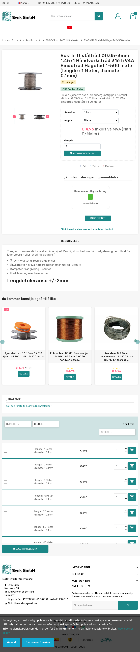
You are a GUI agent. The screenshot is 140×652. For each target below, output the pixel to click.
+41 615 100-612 (59, 599)
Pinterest (109, 166)
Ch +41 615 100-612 (86, 3)
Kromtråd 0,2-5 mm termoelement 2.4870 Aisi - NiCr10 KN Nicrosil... (116, 356)
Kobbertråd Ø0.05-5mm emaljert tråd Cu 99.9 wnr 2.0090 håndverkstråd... (70, 356)
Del (83, 166)
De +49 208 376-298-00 (54, 3)
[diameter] (100, 112)
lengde (68, 120)
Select (106, 432)
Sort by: (128, 424)
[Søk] (76, 16)
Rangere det (98, 218)
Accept (11, 642)
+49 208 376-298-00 (33, 599)
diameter (69, 112)
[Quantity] (119, 450)
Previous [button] (2, 342)
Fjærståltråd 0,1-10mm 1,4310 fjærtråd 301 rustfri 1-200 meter (23, 355)
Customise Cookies (38, 642)
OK (128, 605)
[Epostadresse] (95, 605)
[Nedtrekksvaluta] (6, 3)
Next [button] (137, 342)
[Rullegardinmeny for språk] (24, 3)
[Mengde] (82, 146)
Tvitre (94, 166)
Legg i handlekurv (132, 450)
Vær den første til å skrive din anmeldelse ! (28, 406)
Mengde (68, 140)
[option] (23, 346)
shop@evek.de (29, 603)
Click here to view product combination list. (87, 229)
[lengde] (100, 120)
